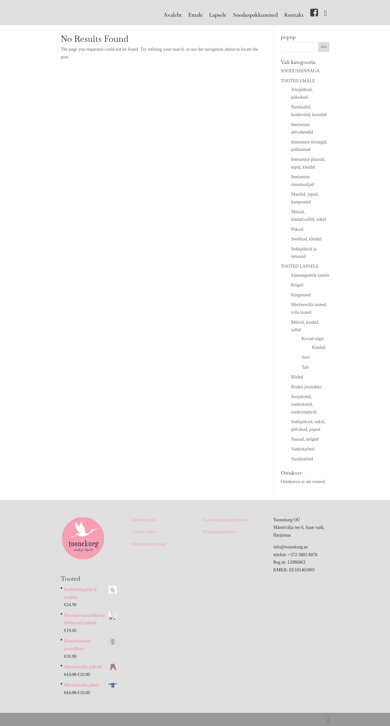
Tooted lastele (144, 531)
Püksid (297, 229)
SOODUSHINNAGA (300, 70)
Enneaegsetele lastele (310, 275)
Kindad (318, 347)
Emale (195, 15)
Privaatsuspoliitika (219, 531)
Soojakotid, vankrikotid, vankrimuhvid (303, 404)
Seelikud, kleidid (306, 238)
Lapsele (217, 15)
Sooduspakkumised (255, 15)
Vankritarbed (302, 449)
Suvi (306, 357)
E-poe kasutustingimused (224, 519)
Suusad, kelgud (305, 439)
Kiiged (297, 284)
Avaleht (172, 15)
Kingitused (301, 294)
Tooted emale (144, 519)
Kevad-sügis (313, 338)
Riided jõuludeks (306, 386)
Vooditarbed (302, 458)
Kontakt (294, 15)
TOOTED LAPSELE (300, 266)
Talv (306, 367)
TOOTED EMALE (298, 80)
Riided (297, 376)
